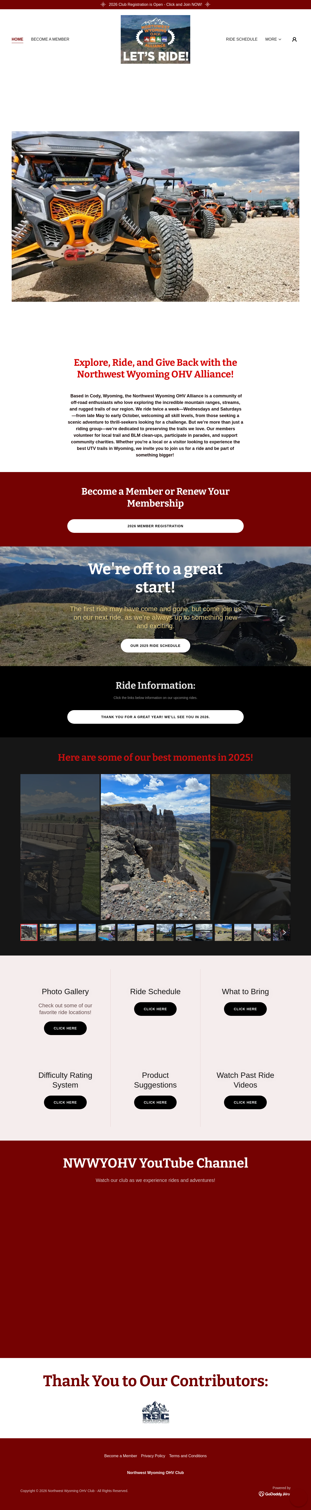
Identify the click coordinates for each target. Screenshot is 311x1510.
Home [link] (17, 39)
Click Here (65, 1028)
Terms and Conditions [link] (188, 1456)
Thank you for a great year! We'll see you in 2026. (155, 717)
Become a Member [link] (50, 39)
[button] (273, 39)
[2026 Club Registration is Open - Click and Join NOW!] (155, 4)
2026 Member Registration (155, 526)
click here (65, 1102)
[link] (155, 39)
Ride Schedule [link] (242, 39)
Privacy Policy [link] (153, 1456)
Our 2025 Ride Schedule (155, 646)
